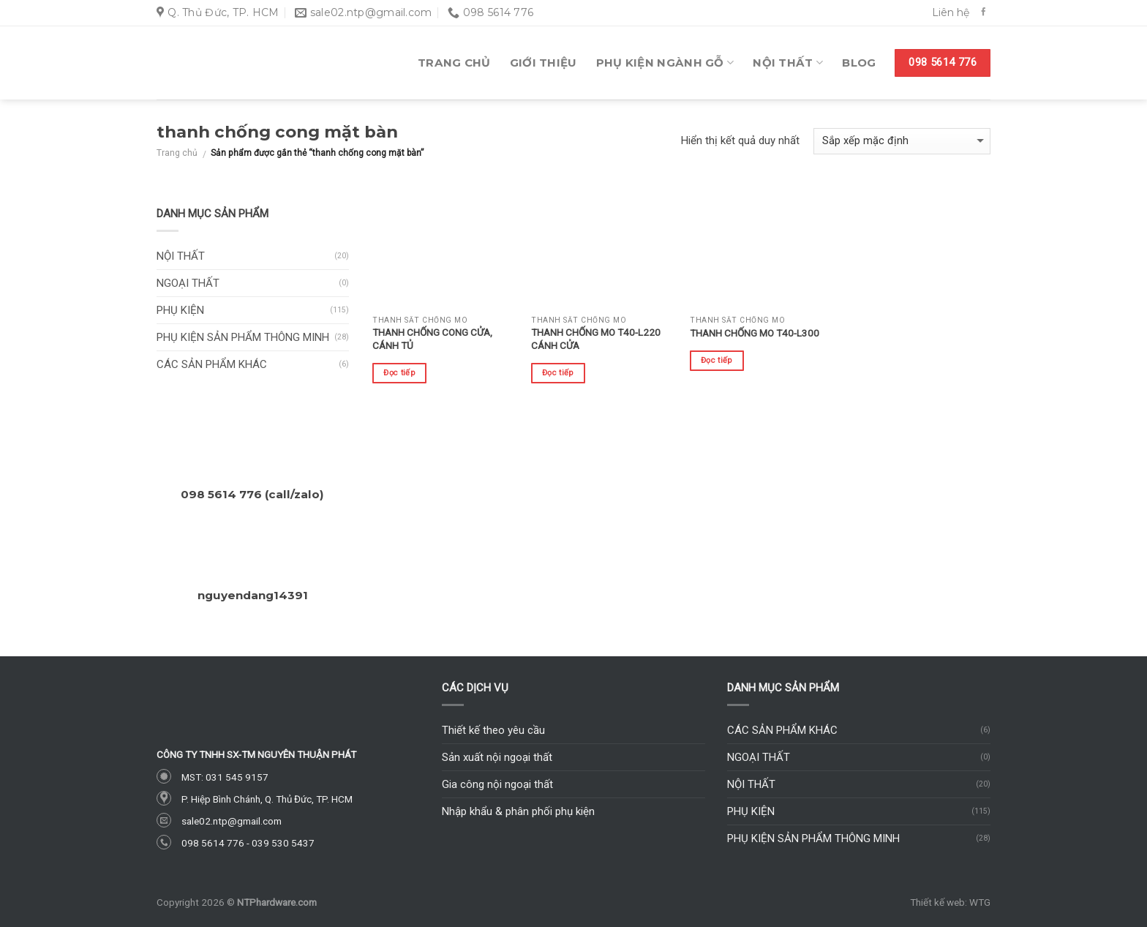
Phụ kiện (180, 310)
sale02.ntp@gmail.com (231, 821)
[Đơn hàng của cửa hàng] (901, 141)
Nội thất (788, 63)
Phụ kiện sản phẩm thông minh (243, 337)
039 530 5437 (283, 843)
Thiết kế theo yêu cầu (493, 730)
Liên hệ (950, 12)
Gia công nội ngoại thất (497, 784)
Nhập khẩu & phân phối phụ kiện (518, 811)
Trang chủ (454, 63)
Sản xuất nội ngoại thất (497, 757)
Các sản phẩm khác (212, 364)
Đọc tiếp (399, 373)
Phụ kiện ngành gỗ (665, 63)
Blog (859, 63)
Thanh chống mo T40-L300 (754, 333)
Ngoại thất (188, 283)
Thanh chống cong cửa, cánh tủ (432, 338)
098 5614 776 (212, 843)
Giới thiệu (543, 63)
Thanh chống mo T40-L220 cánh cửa (596, 338)
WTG (979, 902)
